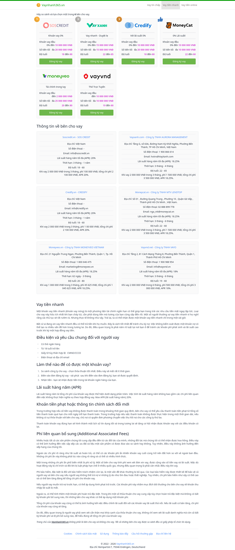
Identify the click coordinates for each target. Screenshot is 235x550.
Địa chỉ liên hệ (163, 533)
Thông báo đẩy (120, 533)
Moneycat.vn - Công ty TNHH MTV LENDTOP (158, 192)
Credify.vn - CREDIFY (76, 192)
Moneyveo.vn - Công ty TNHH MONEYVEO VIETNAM (76, 247)
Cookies (68, 533)
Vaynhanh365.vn (51, 5)
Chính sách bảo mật (86, 533)
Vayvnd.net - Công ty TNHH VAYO (158, 247)
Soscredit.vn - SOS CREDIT (76, 137)
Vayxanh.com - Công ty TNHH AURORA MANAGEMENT (159, 137)
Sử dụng (104, 533)
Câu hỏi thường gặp (142, 533)
